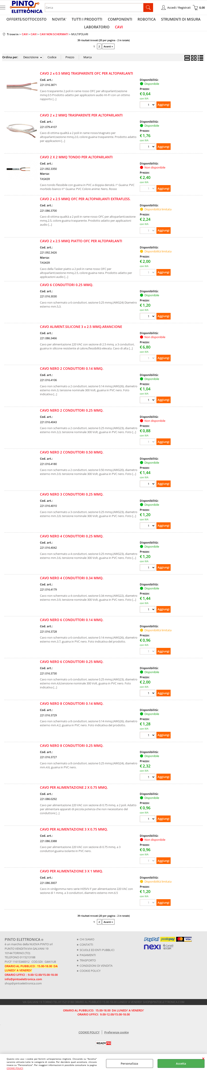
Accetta (181, 1063)
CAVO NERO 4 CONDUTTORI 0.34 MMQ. (71, 581)
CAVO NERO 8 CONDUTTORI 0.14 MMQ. (71, 707)
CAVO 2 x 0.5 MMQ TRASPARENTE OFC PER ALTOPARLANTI (86, 77)
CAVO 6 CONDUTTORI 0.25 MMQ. (66, 288)
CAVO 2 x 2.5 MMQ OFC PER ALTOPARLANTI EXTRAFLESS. (85, 202)
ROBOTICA (145, 20)
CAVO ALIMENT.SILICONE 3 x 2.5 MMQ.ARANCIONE (81, 330)
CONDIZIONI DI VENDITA (96, 969)
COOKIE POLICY (15, 1068)
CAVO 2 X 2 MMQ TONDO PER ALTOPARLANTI (76, 161)
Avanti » (108, 50)
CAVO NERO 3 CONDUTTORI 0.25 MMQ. (71, 498)
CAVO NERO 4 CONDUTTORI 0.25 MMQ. (71, 539)
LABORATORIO (97, 29)
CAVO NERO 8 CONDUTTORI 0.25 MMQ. (71, 749)
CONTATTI (86, 948)
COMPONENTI (119, 20)
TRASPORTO (88, 964)
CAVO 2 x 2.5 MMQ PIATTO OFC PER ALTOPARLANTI (81, 244)
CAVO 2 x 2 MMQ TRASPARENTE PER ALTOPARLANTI (81, 118)
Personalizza (129, 1063)
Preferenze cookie (116, 1036)
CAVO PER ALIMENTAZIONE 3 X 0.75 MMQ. (74, 833)
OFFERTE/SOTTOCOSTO (29, 20)
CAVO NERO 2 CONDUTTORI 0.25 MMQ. (71, 414)
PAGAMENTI (88, 959)
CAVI (118, 29)
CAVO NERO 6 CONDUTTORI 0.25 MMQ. (71, 665)
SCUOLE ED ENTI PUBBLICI (97, 953)
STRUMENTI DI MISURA (178, 20)
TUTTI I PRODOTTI (87, 20)
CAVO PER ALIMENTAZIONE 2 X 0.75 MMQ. (74, 791)
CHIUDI (203, 1058)
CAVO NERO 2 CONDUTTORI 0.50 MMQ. (71, 456)
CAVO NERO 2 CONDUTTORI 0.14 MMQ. (71, 372)
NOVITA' (60, 20)
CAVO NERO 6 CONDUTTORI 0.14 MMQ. (71, 623)
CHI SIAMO (87, 943)
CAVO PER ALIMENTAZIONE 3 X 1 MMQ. (71, 875)
